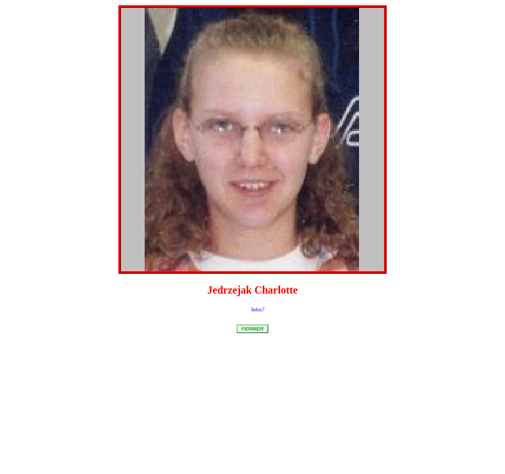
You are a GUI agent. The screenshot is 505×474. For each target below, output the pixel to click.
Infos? (257, 310)
